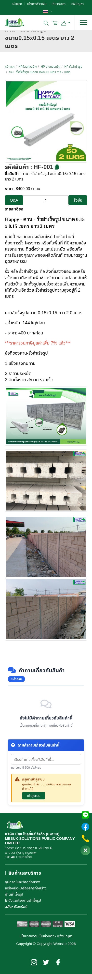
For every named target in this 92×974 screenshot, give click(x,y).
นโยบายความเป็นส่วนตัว (36, 935)
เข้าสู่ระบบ (33, 795)
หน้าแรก (17, 3)
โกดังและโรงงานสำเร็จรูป (23, 900)
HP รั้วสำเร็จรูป (73, 66)
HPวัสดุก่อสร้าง (27, 66)
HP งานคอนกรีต (50, 66)
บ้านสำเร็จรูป (14, 894)
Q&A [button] (14, 200)
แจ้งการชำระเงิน (37, 3)
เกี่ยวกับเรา (59, 3)
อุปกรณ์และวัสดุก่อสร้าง (22, 881)
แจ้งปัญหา (77, 3)
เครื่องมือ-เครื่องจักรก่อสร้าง (25, 887)
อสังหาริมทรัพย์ (16, 906)
